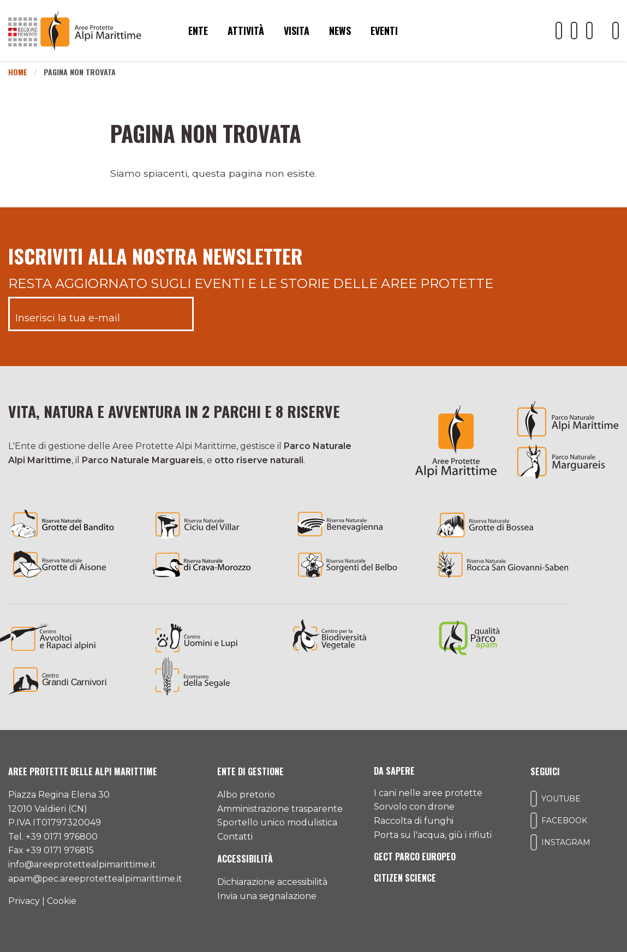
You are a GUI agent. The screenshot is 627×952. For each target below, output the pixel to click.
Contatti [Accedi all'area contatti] (235, 836)
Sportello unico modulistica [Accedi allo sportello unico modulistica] (277, 822)
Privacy (24, 901)
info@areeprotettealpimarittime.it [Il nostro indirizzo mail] (82, 864)
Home (17, 71)
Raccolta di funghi (413, 821)
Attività (246, 30)
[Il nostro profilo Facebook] (574, 30)
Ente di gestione (250, 771)
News (340, 30)
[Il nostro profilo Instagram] (589, 30)
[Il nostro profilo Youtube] (559, 30)
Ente (198, 30)
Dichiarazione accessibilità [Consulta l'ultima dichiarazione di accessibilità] (272, 882)
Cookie (61, 901)
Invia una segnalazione (267, 896)
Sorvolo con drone (414, 806)
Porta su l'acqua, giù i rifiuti (433, 835)
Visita (296, 30)
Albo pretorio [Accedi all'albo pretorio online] (246, 794)
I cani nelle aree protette (428, 793)
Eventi (384, 30)
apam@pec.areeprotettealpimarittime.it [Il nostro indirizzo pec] (95, 878)
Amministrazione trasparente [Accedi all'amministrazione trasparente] (280, 809)
